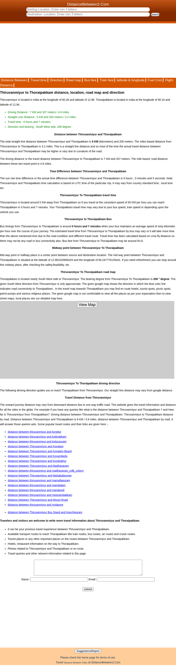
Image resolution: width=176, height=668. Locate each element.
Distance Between (14, 80)
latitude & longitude (131, 80)
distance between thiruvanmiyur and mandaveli (36, 490)
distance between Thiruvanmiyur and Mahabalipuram (40, 475)
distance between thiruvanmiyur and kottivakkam (37, 436)
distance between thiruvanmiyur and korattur (34, 431)
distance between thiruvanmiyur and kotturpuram (37, 441)
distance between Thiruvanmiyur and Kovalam (36, 446)
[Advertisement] (88, 50)
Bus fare (90, 80)
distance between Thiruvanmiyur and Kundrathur (37, 461)
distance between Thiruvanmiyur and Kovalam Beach (40, 451)
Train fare (106, 80)
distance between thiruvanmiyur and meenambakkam (40, 495)
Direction (56, 80)
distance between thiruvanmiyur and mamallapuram (39, 480)
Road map (73, 80)
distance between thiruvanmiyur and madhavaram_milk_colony (46, 470)
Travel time (38, 80)
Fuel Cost (155, 80)
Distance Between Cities (75, 665)
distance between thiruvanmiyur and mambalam (36, 485)
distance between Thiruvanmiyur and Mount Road (38, 499)
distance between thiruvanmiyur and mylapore (35, 504)
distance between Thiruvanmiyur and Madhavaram (38, 465)
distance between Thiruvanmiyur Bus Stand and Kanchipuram (45, 512)
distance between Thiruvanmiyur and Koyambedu (37, 456)
